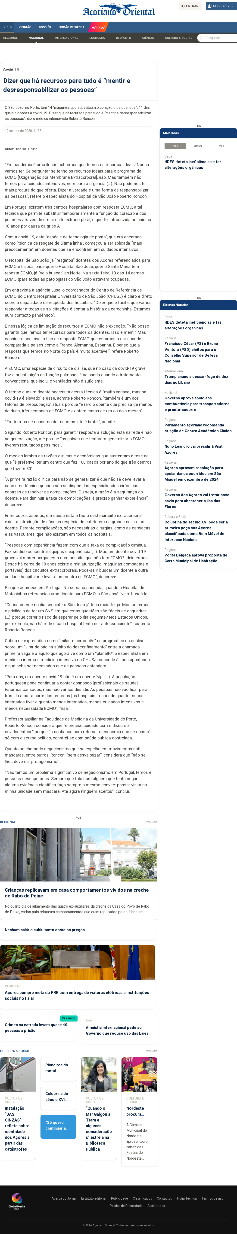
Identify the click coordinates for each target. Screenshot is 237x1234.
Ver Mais (151, 822)
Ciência (148, 38)
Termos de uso (212, 1198)
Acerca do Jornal (64, 1198)
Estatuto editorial (93, 1198)
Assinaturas (156, 1206)
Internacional (66, 38)
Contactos (164, 1198)
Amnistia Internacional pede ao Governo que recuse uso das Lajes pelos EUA (117, 1033)
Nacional (36, 38)
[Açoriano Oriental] (16, 1210)
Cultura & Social (178, 38)
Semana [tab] (198, 145)
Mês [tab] (221, 145)
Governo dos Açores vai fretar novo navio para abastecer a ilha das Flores (197, 500)
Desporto (123, 38)
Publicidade (119, 1198)
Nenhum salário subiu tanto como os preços (45, 929)
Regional (10, 38)
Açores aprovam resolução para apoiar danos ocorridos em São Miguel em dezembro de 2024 (194, 473)
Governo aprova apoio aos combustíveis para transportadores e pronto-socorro (197, 404)
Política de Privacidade (126, 1206)
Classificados (142, 1198)
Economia (97, 38)
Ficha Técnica (187, 1198)
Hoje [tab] (175, 145)
